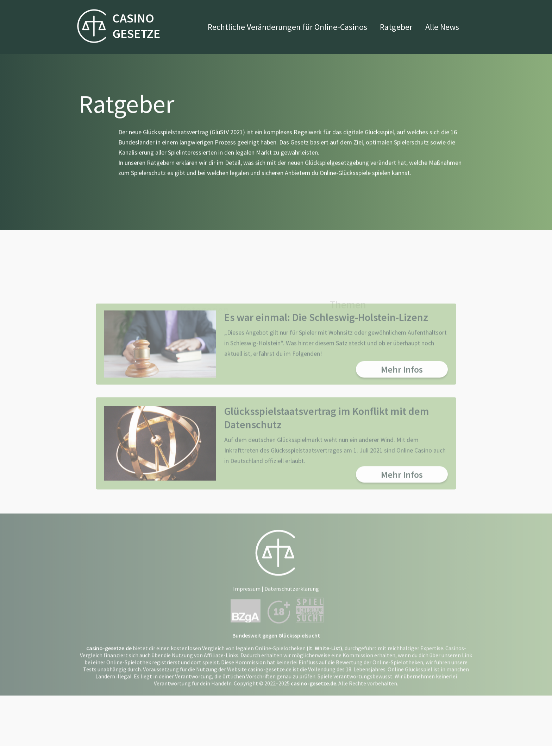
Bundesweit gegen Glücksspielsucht (276, 675)
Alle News (442, 26)
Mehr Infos (402, 409)
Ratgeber (396, 26)
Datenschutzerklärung (291, 628)
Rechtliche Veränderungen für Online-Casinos (287, 26)
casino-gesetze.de (109, 688)
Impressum (247, 628)
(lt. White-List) (324, 688)
